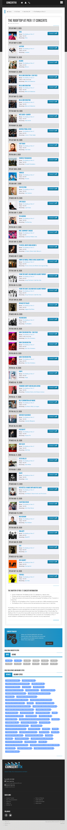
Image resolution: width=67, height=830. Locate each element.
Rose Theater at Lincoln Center (45, 703)
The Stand (48, 735)
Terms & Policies (40, 798)
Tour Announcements (11, 800)
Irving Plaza (26, 687)
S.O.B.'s (54, 712)
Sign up (49, 643)
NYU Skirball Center (11, 712)
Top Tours (8, 801)
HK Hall (55, 728)
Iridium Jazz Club (36, 725)
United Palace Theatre (42, 712)
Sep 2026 (54, 660)
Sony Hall (8, 738)
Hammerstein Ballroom (12, 687)
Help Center (38, 803)
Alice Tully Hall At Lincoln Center (14, 703)
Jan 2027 (35, 663)
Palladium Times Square (43, 709)
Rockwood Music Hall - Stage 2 (14, 735)
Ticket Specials (39, 800)
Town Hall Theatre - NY (48, 690)
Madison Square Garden (12, 680)
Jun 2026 (27, 660)
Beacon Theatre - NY (38, 683)
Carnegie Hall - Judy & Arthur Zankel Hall (44, 706)
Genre (14, 654)
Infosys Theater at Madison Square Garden (17, 683)
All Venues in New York (12, 751)
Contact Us (9, 805)
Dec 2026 (26, 663)
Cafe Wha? (45, 728)
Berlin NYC (55, 732)
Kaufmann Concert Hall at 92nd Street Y (16, 725)
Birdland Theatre (31, 716)
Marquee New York (11, 732)
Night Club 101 (10, 748)
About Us (7, 821)
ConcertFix (11, 2)
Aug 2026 (44, 660)
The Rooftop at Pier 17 (21, 738)
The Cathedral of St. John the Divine (15, 728)
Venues (8, 674)
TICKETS (53, 33)
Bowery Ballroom (38, 687)
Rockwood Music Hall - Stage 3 (34, 735)
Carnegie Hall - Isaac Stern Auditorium (39, 693)
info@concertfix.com (10, 787)
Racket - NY (42, 741)
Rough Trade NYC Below (24, 748)
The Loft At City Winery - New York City (41, 738)
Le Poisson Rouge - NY (11, 722)
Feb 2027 (44, 663)
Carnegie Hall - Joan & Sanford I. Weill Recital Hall (19, 709)
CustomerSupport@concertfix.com (13, 783)
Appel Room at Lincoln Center (28, 732)
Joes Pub (30, 703)
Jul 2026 (36, 660)
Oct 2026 (8, 663)
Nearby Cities (18, 674)
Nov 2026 (17, 663)
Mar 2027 (53, 663)
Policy (6, 825)
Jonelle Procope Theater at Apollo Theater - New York (44, 745)
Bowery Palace (44, 732)
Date (7, 654)
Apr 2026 (8, 660)
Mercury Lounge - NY (45, 716)
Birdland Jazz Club (30, 741)
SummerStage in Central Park (14, 690)
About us (8, 803)
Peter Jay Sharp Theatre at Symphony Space (17, 706)
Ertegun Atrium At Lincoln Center (43, 748)
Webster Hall (9, 696)
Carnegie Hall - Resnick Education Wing (16, 745)
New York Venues (14, 23)
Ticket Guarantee (40, 801)
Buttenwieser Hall (34, 728)
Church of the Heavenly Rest (13, 741)
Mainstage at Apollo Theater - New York (16, 699)
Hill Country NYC (44, 722)
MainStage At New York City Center (27, 696)
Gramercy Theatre (11, 719)
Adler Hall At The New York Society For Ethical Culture (34, 719)
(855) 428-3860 (10, 779)
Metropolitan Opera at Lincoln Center (40, 699)
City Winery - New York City (29, 722)
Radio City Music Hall (28, 680)
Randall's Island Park (32, 690)
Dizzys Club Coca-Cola (26, 712)
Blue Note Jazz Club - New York (14, 716)
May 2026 (17, 660)
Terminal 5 (55, 719)
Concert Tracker (10, 798)
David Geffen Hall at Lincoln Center (15, 693)
